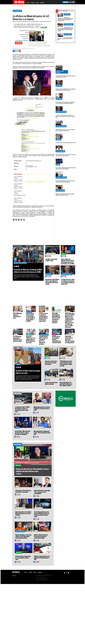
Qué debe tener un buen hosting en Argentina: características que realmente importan (56, 339)
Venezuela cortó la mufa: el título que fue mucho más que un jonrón (51, 362)
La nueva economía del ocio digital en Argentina (51, 383)
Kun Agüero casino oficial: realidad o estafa (51, 259)
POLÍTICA (27, 2)
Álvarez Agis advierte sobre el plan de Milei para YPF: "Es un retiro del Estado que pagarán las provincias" (56, 318)
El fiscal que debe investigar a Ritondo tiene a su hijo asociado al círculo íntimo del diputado (65, 181)
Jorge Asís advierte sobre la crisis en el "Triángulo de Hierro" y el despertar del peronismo (65, 130)
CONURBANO (42, 2)
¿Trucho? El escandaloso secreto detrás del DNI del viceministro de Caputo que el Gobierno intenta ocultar (41, 514)
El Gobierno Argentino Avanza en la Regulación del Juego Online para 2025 (42, 557)
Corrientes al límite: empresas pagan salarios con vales (66, 142)
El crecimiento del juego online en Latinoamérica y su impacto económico (17, 339)
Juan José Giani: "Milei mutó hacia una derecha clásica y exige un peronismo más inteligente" (66, 168)
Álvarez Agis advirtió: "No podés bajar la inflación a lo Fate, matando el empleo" (66, 384)
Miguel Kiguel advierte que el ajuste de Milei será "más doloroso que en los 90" (42, 408)
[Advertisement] (6, 29)
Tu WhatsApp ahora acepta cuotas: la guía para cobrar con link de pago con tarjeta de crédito (66, 363)
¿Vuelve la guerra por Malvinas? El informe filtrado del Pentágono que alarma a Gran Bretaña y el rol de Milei (67, 261)
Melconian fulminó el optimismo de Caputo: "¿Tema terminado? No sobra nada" (42, 432)
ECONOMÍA (33, 2)
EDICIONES (66, 2)
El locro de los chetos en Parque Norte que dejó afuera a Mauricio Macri (65, 38)
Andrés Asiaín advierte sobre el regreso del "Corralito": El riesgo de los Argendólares (69, 339)
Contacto (14, 575)
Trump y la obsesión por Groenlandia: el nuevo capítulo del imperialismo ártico (32, 470)
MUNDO (37, 2)
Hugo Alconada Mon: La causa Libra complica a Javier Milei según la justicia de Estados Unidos (23, 536)
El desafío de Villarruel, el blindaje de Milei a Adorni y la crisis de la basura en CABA (66, 76)
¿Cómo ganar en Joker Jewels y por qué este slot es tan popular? (23, 491)
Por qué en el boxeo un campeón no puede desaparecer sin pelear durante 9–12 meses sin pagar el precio (43, 317)
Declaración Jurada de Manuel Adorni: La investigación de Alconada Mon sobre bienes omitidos (65, 89)
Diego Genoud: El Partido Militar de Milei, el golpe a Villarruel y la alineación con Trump (65, 194)
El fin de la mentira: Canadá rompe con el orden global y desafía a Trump (23, 557)
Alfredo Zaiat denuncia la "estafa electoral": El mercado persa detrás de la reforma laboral (66, 155)
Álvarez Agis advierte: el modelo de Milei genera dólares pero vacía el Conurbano (23, 513)
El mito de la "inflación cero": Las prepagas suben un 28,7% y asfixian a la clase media (30, 339)
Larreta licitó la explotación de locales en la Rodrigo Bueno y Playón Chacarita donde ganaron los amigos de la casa (65, 19)
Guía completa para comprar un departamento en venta (17, 316)
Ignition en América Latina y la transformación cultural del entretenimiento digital (41, 536)
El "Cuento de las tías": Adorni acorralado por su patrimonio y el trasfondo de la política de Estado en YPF (65, 116)
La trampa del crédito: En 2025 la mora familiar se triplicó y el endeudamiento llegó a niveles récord (22, 409)
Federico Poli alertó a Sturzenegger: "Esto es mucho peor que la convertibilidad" (42, 492)
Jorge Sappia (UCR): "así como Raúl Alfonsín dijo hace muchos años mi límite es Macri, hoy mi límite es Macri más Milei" (65, 29)
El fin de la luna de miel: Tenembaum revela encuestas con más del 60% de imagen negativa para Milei (65, 103)
